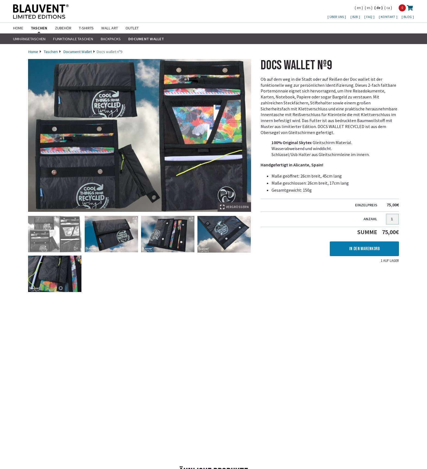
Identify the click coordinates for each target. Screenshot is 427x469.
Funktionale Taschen (73, 38)
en (359, 7)
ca (388, 7)
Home (18, 28)
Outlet (132, 28)
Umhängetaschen (29, 38)
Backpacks (111, 38)
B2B (355, 17)
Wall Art (109, 28)
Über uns (337, 17)
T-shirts (86, 28)
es (368, 7)
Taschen (39, 28)
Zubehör (63, 28)
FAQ (369, 17)
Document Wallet (146, 38)
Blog (408, 17)
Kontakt (388, 17)
